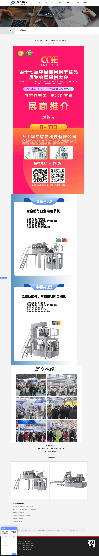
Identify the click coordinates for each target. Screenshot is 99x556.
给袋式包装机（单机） (18, 541)
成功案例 (77, 2)
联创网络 (29, 553)
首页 (39, 2)
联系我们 (85, 2)
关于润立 (45, 2)
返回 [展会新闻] (73, 535)
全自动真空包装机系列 (18, 543)
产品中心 (53, 2)
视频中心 (61, 2)
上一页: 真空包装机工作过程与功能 (22, 535)
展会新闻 (28, 32)
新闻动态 (69, 2)
